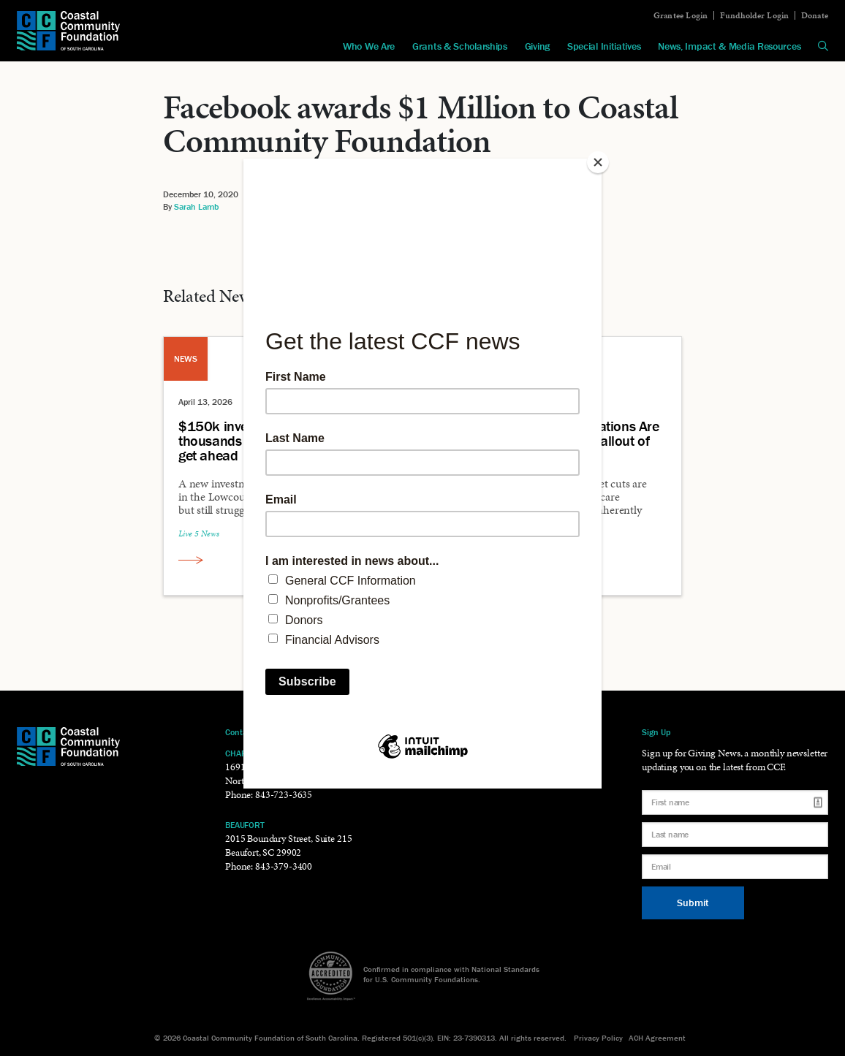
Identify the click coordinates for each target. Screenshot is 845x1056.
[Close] (598, 162)
